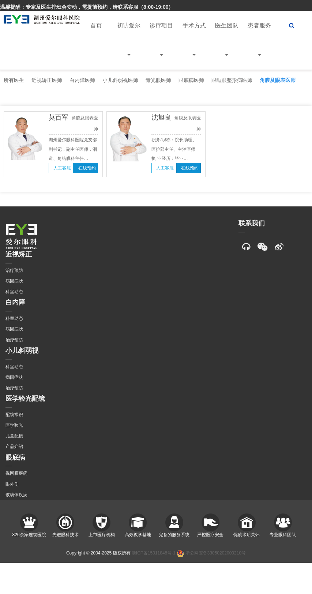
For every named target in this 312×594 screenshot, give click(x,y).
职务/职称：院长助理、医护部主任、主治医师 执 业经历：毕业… (173, 149)
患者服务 (259, 46)
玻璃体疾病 (16, 494)
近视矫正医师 (46, 80)
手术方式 (194, 46)
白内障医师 (82, 80)
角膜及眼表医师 (278, 80)
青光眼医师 (158, 80)
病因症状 (14, 281)
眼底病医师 (191, 80)
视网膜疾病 (16, 473)
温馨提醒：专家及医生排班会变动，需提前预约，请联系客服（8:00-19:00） (87, 7)
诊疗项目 (161, 46)
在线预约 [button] (87, 168)
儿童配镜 (14, 435)
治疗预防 (14, 270)
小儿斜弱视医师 (120, 80)
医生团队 (226, 46)
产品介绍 (14, 446)
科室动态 (14, 291)
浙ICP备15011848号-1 (154, 553)
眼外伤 (12, 484)
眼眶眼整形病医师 (231, 80)
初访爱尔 (128, 46)
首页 (96, 25)
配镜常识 (14, 414)
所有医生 (14, 80)
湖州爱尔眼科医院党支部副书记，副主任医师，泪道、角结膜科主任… (73, 149)
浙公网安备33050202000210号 (211, 553)
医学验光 (14, 425)
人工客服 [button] (62, 168)
